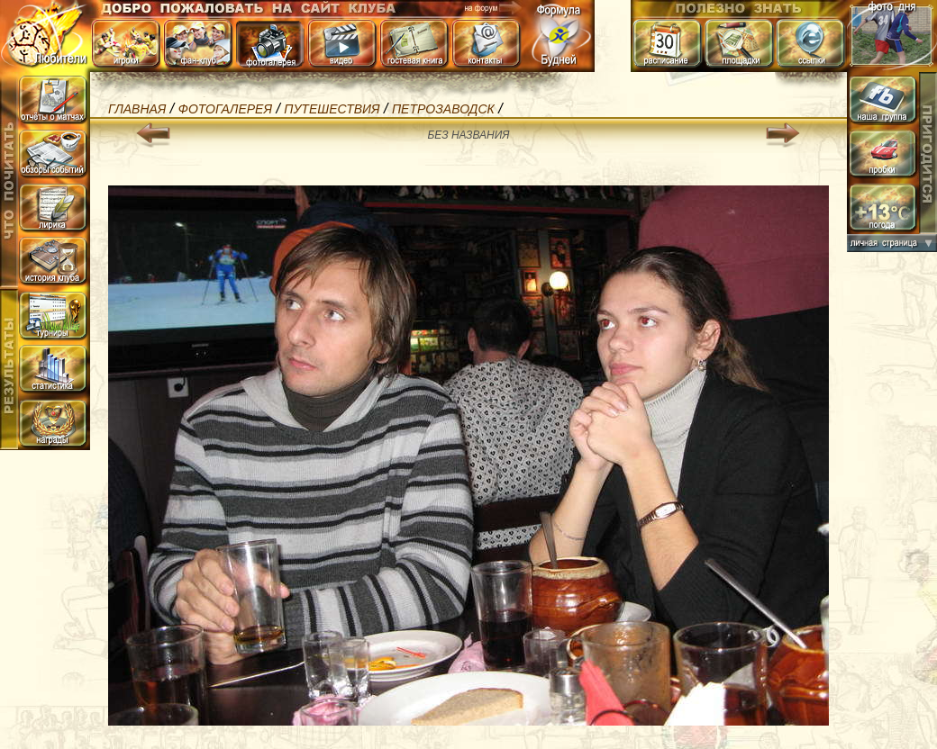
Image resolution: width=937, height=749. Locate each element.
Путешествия (331, 109)
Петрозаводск (443, 109)
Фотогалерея (225, 109)
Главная (137, 109)
